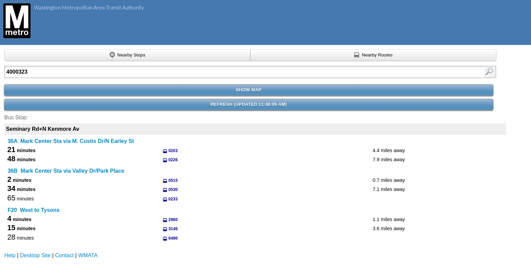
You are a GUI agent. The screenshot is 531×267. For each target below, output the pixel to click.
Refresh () (248, 104)
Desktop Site (35, 255)
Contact (64, 255)
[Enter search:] (214, 72)
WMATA (88, 255)
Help (10, 255)
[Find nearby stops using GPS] (127, 55)
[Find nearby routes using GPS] (373, 55)
